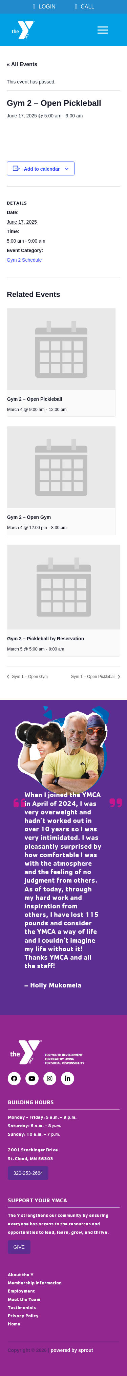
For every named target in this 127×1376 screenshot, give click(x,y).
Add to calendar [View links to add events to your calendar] (42, 169)
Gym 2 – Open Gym (29, 517)
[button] (102, 30)
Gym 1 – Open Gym (29, 676)
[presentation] (61, 349)
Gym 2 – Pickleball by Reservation (45, 638)
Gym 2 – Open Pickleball (34, 399)
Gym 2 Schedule (24, 260)
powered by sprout (72, 1350)
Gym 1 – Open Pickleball (94, 676)
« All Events (22, 64)
